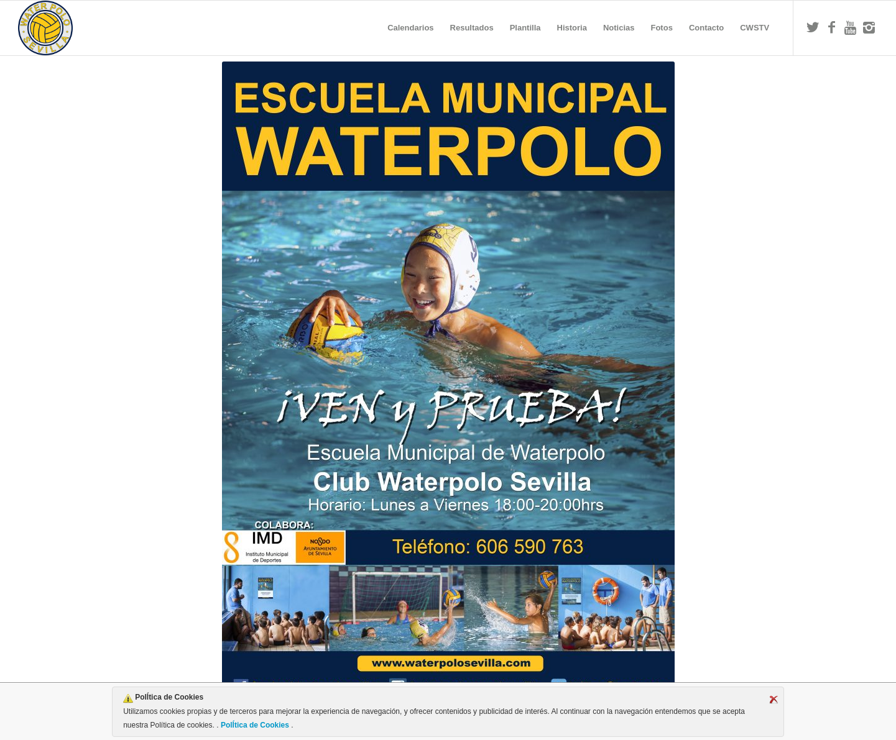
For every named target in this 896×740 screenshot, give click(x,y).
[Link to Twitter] (812, 27)
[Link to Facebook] (831, 27)
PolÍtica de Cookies (255, 725)
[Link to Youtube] (850, 27)
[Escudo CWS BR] (45, 28)
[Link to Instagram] (868, 27)
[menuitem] (410, 28)
